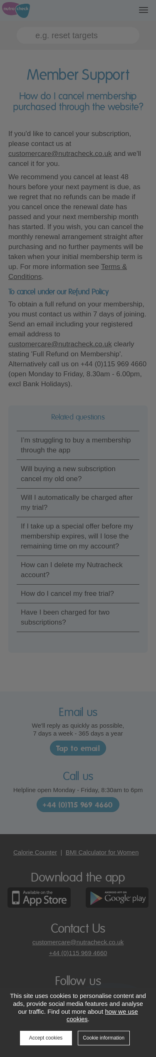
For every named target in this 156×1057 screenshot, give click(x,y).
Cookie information (103, 1038)
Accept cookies (46, 1038)
